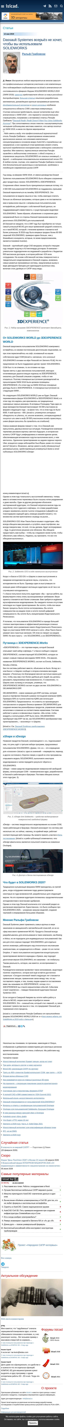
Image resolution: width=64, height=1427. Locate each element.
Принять (33, 1423)
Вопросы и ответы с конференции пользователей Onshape (28, 1105)
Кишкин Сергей (6, 1349)
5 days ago (24, 1357)
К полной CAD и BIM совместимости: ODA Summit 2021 (27, 1094)
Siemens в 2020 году (12, 1135)
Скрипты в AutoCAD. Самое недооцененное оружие (26, 1207)
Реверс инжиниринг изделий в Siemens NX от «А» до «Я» (29, 1221)
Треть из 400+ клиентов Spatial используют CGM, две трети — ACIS (32, 1072)
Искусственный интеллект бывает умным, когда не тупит (27, 1061)
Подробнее (5, 1408)
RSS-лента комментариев (12, 1319)
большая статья (27, 98)
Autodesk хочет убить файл (15, 1116)
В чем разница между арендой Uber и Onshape (23, 1113)
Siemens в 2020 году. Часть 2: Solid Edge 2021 (23, 1124)
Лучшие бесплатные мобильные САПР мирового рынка (28, 1190)
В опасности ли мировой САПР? (15, 1147)
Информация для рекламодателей (13, 1412)
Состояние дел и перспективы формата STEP (23, 1091)
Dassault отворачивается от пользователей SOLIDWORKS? (29, 1102)
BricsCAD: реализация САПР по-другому (20, 1069)
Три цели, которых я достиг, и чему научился (22, 1065)
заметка (18, 95)
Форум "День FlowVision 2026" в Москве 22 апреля (23, 1160)
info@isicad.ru (27, 1399)
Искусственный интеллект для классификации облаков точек (29, 1127)
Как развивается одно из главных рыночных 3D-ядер (26, 1080)
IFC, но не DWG (10, 1131)
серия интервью (39, 105)
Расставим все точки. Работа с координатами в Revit (27, 1186)
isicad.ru (29, 1392)
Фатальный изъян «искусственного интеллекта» (24, 1098)
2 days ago (24, 1345)
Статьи (8, 28)
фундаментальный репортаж (16, 105)
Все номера (6, 1258)
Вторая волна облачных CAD (15, 1076)
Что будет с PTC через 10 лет (16, 1120)
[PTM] (3, 1326)
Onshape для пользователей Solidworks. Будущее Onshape (28, 1109)
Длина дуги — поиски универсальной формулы (24, 1224)
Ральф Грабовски (33, 53)
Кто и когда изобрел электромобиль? (20, 1217)
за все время (18, 1183)
